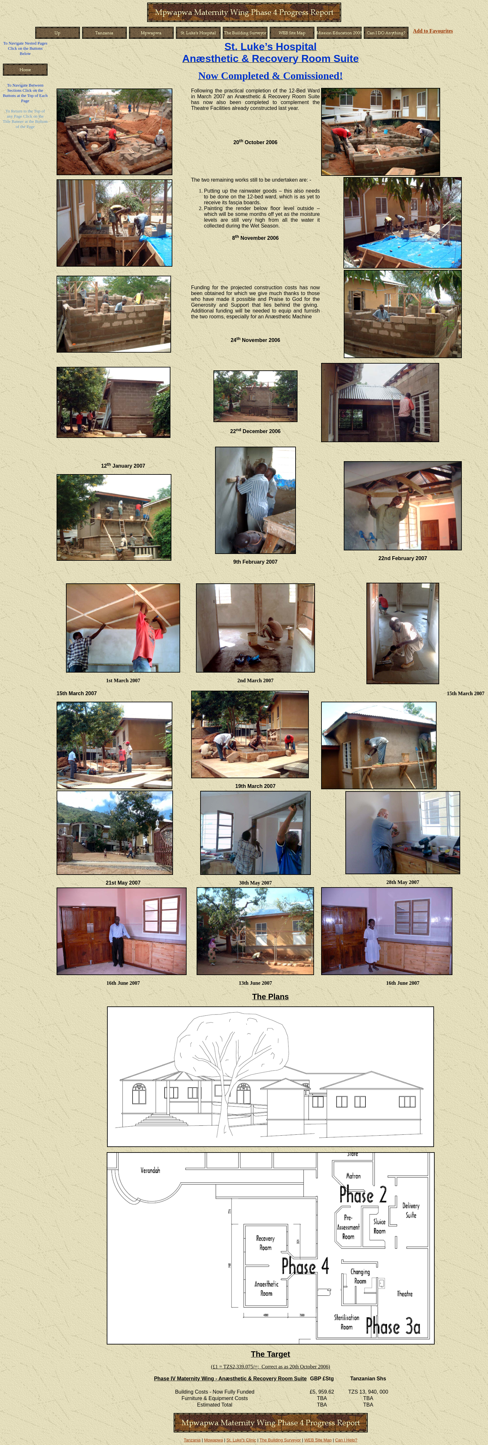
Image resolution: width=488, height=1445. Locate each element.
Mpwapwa (213, 1440)
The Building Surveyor (280, 1440)
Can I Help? (346, 1440)
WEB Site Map (318, 1440)
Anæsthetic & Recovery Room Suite (270, 58)
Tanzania (192, 1440)
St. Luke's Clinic (241, 1440)
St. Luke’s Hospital (270, 46)
